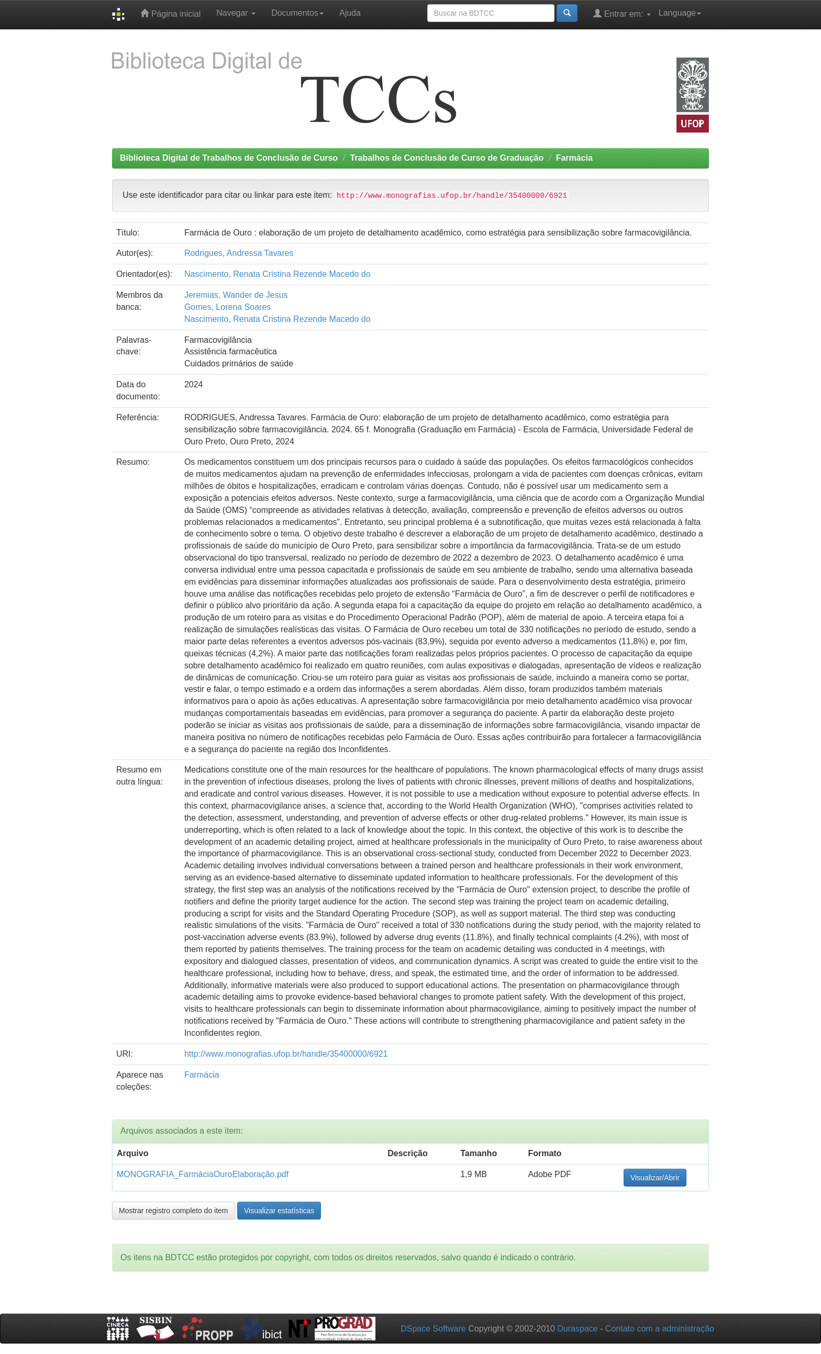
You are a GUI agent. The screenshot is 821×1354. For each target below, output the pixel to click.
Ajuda (350, 12)
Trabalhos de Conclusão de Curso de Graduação (446, 157)
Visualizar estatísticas (279, 1210)
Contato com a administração (659, 1328)
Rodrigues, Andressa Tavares (239, 253)
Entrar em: (622, 13)
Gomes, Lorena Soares (227, 307)
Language (680, 12)
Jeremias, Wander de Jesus (236, 294)
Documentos (297, 12)
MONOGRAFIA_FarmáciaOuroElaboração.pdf (203, 1174)
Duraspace (577, 1328)
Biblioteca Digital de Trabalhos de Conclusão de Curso (229, 157)
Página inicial (170, 13)
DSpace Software (433, 1328)
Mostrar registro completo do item (173, 1210)
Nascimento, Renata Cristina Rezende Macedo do (277, 274)
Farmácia (574, 157)
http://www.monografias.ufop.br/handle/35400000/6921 (286, 1053)
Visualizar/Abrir (655, 1177)
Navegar (236, 12)
